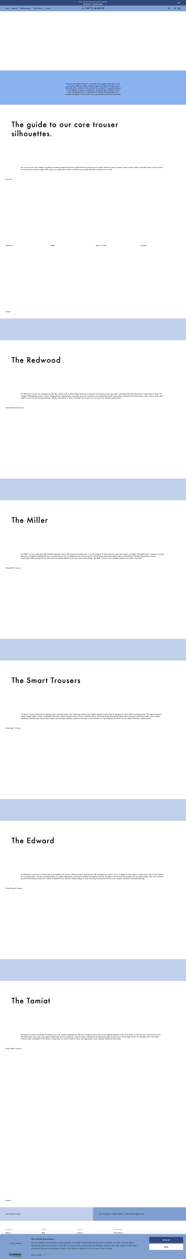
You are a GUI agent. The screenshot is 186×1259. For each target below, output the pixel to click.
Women (14, 8)
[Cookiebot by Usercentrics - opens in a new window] (15, 1254)
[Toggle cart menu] (179, 8)
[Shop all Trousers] (93, 1164)
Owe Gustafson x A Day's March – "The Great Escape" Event (121, 1214)
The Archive (38, 8)
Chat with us (118, 1233)
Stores (80, 1233)
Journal (47, 8)
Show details (36, 1254)
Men (7, 8)
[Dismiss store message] (179, 3)
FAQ (43, 1233)
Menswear (87, 4)
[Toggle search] (175, 8)
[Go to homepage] (93, 8)
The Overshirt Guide (13, 1214)
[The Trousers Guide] (93, 40)
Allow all (166, 1239)
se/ (169, 8)
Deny (166, 1246)
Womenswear (98, 4)
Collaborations (25, 8)
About (8, 1233)
